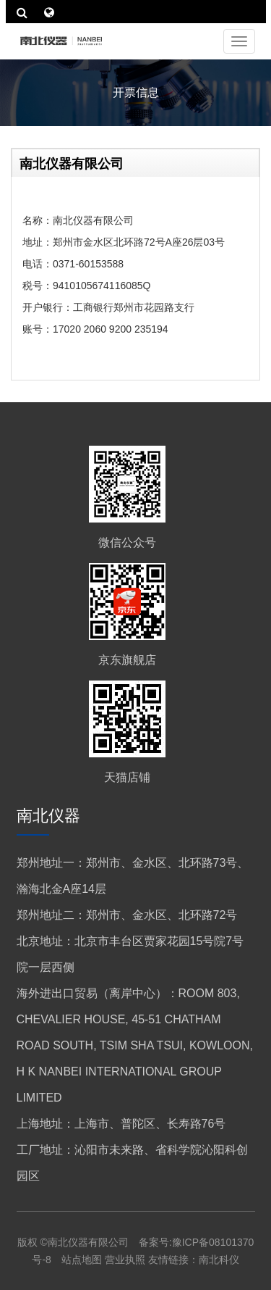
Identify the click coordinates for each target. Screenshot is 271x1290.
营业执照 (125, 1259)
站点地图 (83, 1259)
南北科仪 (219, 1259)
